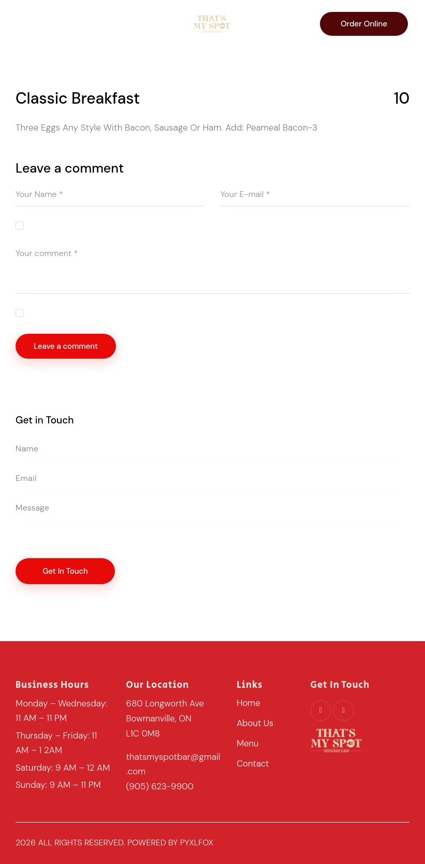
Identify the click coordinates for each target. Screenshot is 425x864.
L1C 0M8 (143, 733)
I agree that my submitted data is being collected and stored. (130, 312)
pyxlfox (197, 842)
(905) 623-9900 (160, 785)
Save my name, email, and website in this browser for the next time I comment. (159, 225)
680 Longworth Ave (165, 704)
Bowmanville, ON (159, 719)
